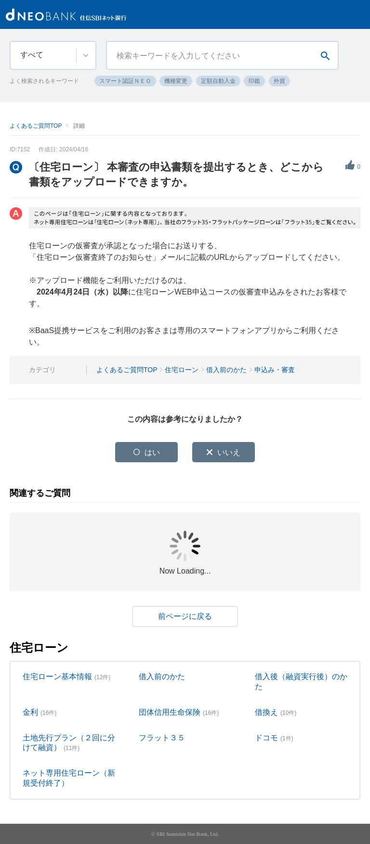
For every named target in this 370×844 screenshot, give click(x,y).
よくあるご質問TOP (36, 125)
